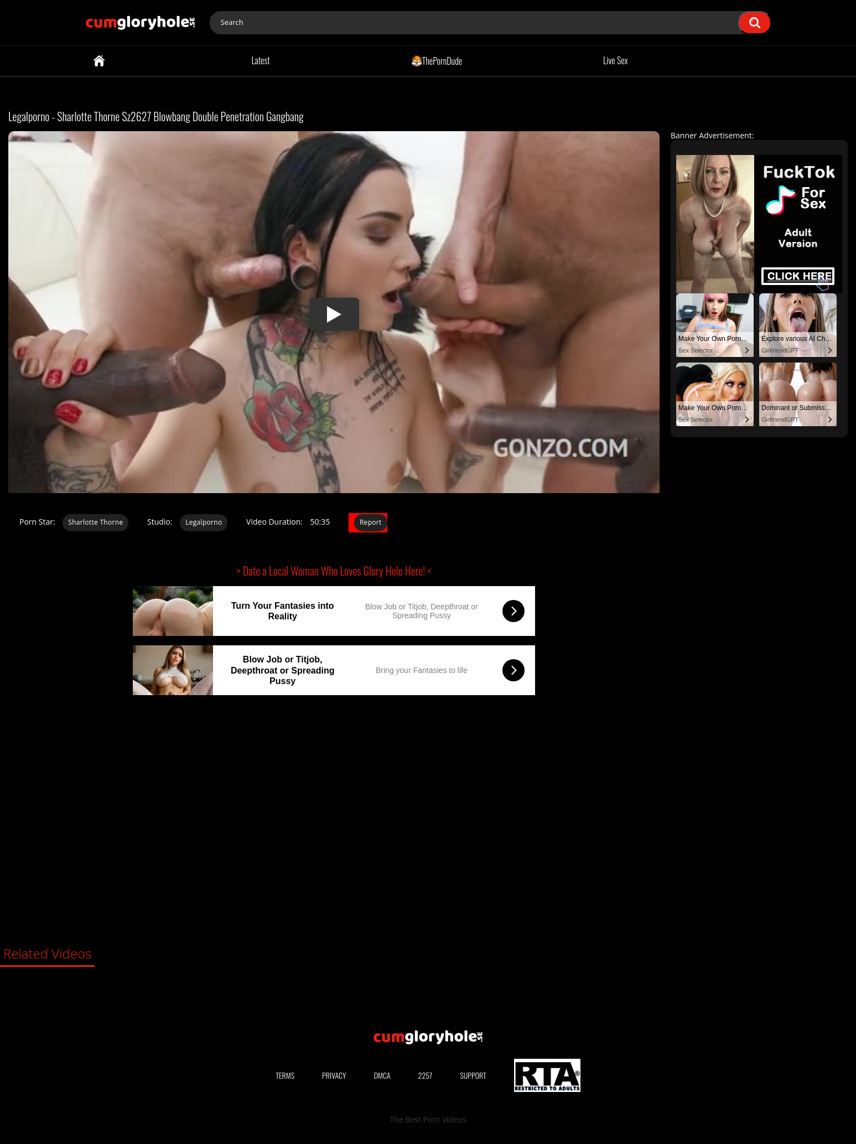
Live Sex (615, 60)
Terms (285, 1075)
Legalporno (203, 522)
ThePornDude (437, 60)
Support (473, 1075)
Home (99, 61)
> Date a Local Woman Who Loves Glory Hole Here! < (334, 570)
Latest (260, 60)
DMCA (382, 1075)
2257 (425, 1075)
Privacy (334, 1075)
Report (371, 522)
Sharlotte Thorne (95, 522)
